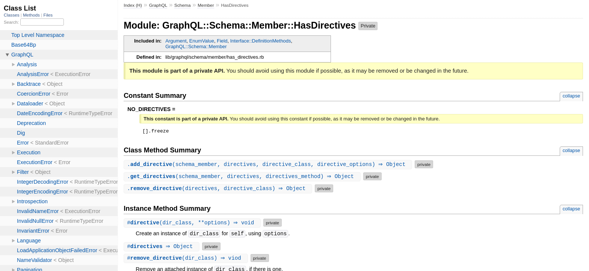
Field (222, 41)
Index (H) (133, 5)
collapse (571, 96)
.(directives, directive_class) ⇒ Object (219, 189)
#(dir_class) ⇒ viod (186, 259)
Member (206, 5)
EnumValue (201, 41)
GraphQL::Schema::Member (196, 46)
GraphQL (158, 5)
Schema (182, 5)
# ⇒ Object (162, 247)
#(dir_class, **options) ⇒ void (193, 223)
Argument (175, 41)
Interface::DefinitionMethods (260, 41)
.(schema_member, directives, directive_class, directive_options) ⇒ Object (269, 165)
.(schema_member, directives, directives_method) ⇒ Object (243, 177)
